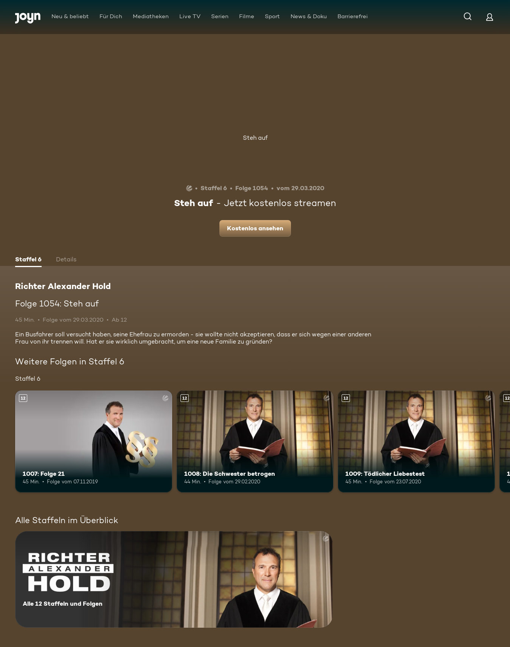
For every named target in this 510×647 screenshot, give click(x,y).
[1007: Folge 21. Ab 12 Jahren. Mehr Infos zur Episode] (93, 442)
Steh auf (255, 137)
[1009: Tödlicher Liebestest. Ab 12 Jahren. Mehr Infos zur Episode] (416, 442)
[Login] (490, 16)
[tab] (28, 260)
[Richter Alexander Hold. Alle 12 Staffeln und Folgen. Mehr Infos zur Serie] (174, 579)
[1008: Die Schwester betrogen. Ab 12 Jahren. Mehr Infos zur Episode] (255, 442)
